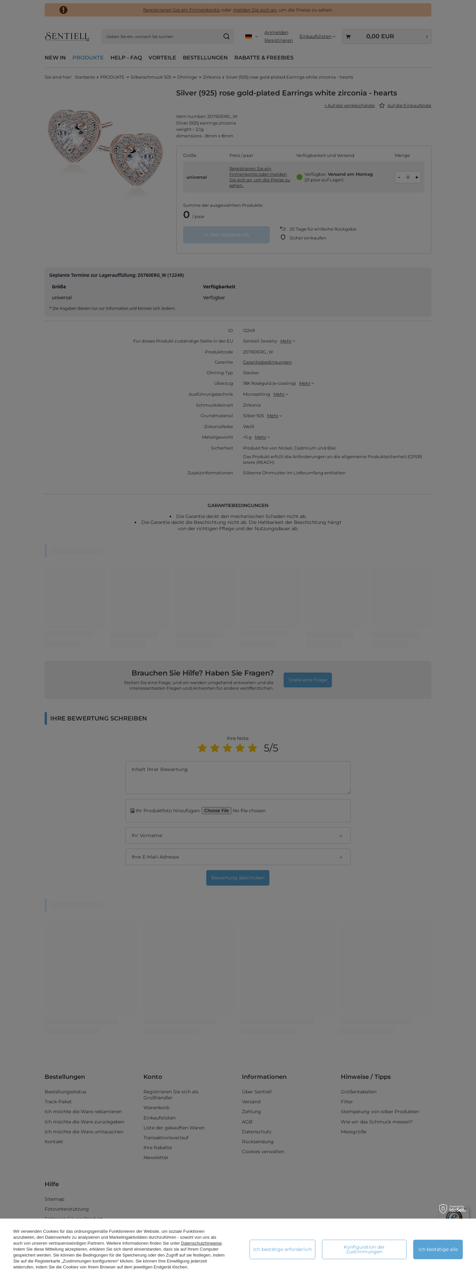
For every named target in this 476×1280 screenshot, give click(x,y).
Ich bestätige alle (438, 1249)
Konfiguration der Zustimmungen (364, 1249)
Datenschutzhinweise (201, 1243)
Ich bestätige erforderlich (282, 1249)
